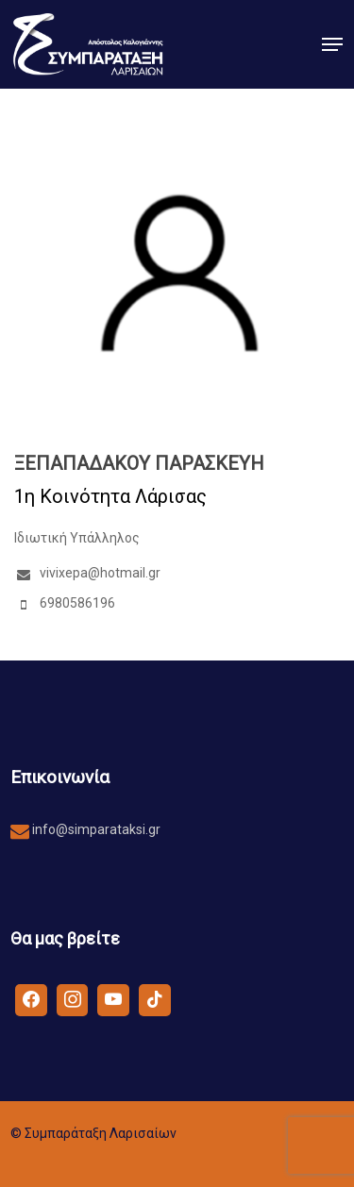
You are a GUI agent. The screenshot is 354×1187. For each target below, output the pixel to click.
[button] (332, 44)
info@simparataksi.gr (94, 829)
